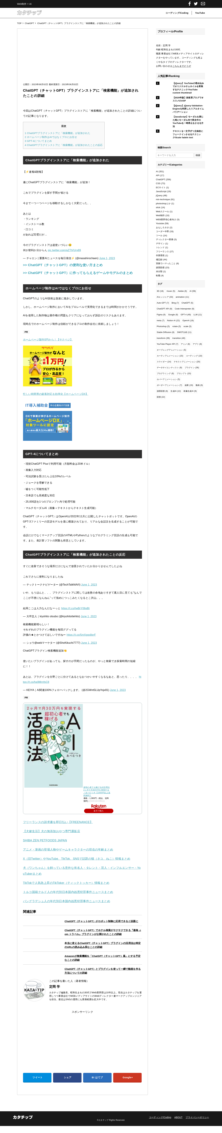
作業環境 (160, 255)
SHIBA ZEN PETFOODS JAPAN (45, 847)
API (158, 175)
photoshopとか (163, 203)
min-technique (163, 199)
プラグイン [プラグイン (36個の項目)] (192, 367)
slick (158, 207)
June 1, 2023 (107, 258)
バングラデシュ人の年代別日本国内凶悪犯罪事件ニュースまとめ (66, 908)
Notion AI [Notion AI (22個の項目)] (173, 320)
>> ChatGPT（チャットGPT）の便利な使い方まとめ (71, 265)
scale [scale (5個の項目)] (187, 326)
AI (157, 171)
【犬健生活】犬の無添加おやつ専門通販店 (51, 838)
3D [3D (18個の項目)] (160, 291)
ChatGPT (160, 179)
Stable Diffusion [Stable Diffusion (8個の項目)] (165, 332)
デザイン (160, 243)
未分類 (159, 271)
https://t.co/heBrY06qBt (75, 615)
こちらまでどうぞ (181, 66)
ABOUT (178, 1124)
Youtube (160, 223)
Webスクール (162, 211)
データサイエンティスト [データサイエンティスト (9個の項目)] (169, 367)
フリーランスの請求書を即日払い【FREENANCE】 (58, 829)
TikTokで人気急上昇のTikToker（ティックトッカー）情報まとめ (66, 890)
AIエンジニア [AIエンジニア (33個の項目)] (165, 297)
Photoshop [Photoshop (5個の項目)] (163, 326)
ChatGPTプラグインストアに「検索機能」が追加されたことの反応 (64, 145)
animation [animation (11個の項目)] (182, 297)
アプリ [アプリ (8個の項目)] (197, 344)
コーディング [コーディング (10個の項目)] (194, 356)
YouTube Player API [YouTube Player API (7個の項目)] (167, 344)
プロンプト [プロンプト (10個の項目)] (184, 373)
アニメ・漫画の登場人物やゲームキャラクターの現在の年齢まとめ (68, 856)
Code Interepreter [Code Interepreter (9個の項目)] (184, 309)
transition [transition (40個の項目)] (179, 338)
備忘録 (159, 259)
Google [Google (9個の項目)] (173, 315)
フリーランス (162, 251)
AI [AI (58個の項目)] (193, 291)
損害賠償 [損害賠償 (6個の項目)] (162, 391)
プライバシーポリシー (197, 1124)
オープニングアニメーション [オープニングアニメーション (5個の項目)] (171, 350)
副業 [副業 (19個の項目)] (189, 385)
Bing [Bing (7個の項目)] (175, 303)
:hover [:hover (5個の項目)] (170, 291)
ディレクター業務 (164, 239)
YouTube (200, 13)
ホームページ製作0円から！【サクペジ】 (48, 346)
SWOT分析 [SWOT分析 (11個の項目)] (184, 332)
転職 (158, 275)
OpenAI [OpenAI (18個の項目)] (188, 320)
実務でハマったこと (166, 263)
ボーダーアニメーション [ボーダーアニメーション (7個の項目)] (169, 385)
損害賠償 (160, 267)
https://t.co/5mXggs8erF (81, 641)
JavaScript (161, 191)
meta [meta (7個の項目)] (160, 320)
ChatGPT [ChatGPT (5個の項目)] (187, 303)
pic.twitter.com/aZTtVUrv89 (64, 250)
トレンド (160, 247)
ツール (159, 235)
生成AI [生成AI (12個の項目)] (176, 391)
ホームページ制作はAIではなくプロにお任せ (51, 137)
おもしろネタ (162, 227)
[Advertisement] (82, 59)
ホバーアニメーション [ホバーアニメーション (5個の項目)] (168, 379)
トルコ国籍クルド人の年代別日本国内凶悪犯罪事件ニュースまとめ (68, 899)
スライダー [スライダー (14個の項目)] (164, 362)
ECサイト (161, 187)
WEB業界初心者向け (166, 219)
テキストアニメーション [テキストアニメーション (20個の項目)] (187, 362)
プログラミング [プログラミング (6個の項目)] (165, 373)
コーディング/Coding (176, 13)
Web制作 (160, 215)
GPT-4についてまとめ (38, 141)
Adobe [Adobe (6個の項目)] (182, 291)
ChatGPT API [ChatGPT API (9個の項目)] (164, 309)
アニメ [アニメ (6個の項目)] (185, 344)
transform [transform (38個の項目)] (163, 338)
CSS (158, 183)
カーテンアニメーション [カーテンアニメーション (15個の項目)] (170, 356)
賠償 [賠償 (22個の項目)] (161, 397)
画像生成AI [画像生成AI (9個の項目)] (190, 391)
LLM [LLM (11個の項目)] (198, 315)
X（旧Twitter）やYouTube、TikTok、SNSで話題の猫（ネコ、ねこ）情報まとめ (76, 865)
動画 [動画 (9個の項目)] (199, 385)
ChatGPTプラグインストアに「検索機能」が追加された (57, 133)
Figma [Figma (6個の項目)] (161, 315)
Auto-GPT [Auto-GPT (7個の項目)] (163, 303)
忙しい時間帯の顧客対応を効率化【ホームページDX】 (55, 401)
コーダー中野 (162, 231)
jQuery (159, 195)
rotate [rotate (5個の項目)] (176, 326)
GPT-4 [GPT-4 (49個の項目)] (186, 315)
